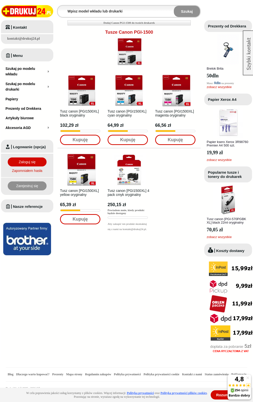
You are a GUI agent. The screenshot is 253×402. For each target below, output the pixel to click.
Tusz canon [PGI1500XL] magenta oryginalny (174, 113)
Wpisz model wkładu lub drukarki (61, 8)
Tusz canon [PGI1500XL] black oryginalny (79, 113)
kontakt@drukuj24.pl (23, 38)
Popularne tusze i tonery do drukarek (225, 174)
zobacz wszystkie (219, 87)
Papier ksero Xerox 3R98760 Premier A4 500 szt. (227, 143)
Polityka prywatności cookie (161, 374)
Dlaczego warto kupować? (33, 374)
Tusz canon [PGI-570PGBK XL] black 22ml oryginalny (226, 220)
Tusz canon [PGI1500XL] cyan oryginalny (127, 113)
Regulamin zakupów (98, 374)
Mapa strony (74, 374)
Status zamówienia (217, 374)
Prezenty (57, 374)
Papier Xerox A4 (222, 99)
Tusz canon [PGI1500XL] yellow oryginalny (79, 193)
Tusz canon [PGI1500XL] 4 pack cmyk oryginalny (128, 193)
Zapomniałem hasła (27, 171)
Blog (10, 374)
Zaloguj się (27, 162)
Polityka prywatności (127, 374)
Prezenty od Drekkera (227, 26)
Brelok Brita (215, 68)
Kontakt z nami (192, 374)
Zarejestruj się (27, 186)
